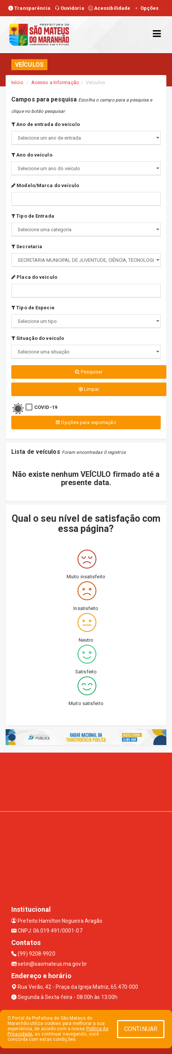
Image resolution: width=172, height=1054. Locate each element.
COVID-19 (45, 407)
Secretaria (26, 246)
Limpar (89, 389)
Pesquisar (88, 372)
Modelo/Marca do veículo (45, 185)
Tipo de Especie (33, 307)
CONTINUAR (140, 1028)
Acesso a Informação (55, 82)
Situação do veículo (37, 338)
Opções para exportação (86, 422)
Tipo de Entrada (32, 216)
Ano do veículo (31, 155)
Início (17, 82)
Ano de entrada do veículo (45, 124)
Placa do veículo (34, 277)
